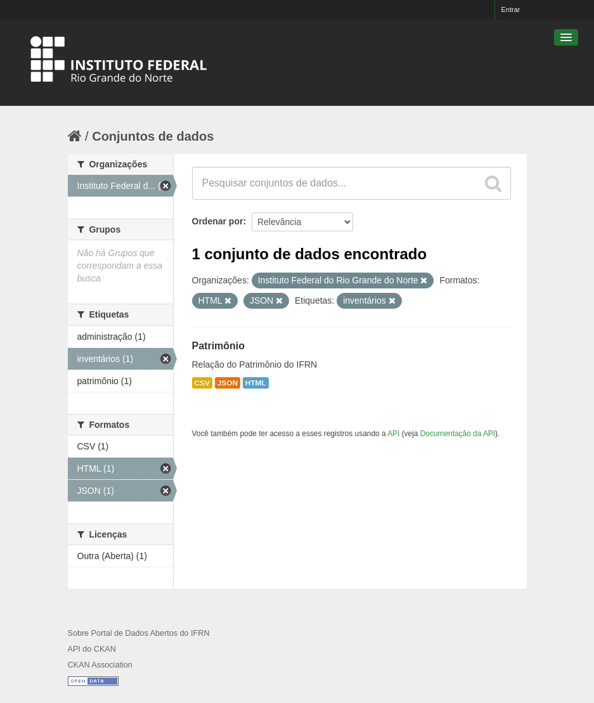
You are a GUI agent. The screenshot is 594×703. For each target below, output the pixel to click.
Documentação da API (457, 433)
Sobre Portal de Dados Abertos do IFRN (139, 633)
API (393, 433)
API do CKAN (92, 649)
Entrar (510, 9)
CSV (202, 382)
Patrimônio (218, 345)
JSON (227, 382)
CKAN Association (100, 665)
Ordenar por (217, 221)
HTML (255, 382)
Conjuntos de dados (153, 136)
